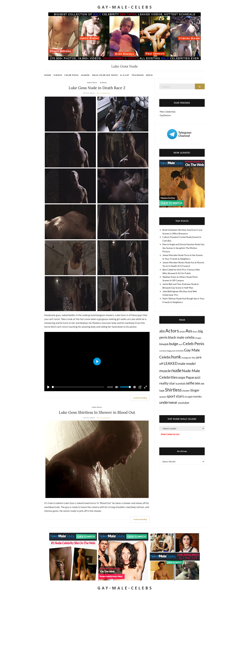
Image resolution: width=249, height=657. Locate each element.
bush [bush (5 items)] (180, 344)
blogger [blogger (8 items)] (198, 338)
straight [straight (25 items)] (188, 396)
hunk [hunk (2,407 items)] (176, 356)
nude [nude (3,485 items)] (176, 370)
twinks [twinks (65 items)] (197, 396)
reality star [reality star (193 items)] (167, 383)
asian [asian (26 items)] (182, 331)
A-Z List (124, 75)
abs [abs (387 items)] (162, 331)
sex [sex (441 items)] (197, 383)
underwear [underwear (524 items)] (168, 402)
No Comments (104, 93)
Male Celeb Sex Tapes (105, 75)
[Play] (48, 387)
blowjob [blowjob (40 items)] (164, 344)
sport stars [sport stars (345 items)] (175, 396)
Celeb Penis (71, 75)
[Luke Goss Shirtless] (97, 459)
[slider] (78, 386)
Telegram (138, 75)
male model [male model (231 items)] (187, 363)
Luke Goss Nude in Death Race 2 (97, 87)
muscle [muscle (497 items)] (165, 370)
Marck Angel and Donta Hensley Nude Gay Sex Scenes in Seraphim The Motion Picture (183, 248)
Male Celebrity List (170, 434)
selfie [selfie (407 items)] (190, 383)
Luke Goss (92, 82)
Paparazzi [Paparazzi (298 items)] (193, 377)
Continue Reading (140, 398)
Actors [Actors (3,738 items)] (172, 330)
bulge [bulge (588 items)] (173, 343)
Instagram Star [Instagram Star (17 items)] (189, 357)
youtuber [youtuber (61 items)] (183, 402)
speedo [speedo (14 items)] (162, 396)
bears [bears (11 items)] (195, 331)
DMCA (149, 75)
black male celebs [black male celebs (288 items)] (181, 337)
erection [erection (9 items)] (180, 351)
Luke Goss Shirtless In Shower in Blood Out (97, 412)
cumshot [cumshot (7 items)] (163, 351)
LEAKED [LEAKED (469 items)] (171, 363)
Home (47, 75)
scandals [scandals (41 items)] (180, 383)
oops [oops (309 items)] (181, 377)
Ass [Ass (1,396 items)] (188, 330)
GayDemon (165, 115)
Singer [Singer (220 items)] (194, 390)
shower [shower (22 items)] (186, 390)
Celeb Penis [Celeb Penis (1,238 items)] (193, 343)
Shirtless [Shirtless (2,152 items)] (173, 389)
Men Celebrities (167, 111)
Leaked (85, 75)
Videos (58, 75)
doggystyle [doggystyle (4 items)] (171, 351)
